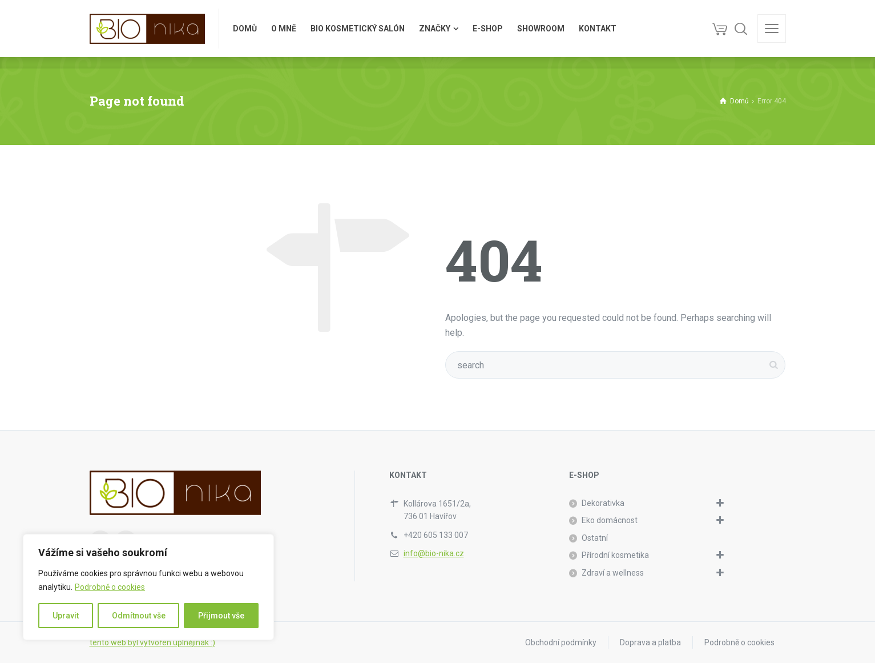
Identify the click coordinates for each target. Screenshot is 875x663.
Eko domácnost (610, 520)
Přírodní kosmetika (615, 555)
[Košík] (720, 28)
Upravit (66, 615)
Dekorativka (603, 503)
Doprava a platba (650, 642)
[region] (148, 587)
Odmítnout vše (139, 615)
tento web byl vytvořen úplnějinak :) (152, 642)
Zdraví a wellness (613, 572)
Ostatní (595, 538)
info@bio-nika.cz (434, 553)
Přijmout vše (221, 615)
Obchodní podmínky (560, 642)
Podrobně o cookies (110, 587)
